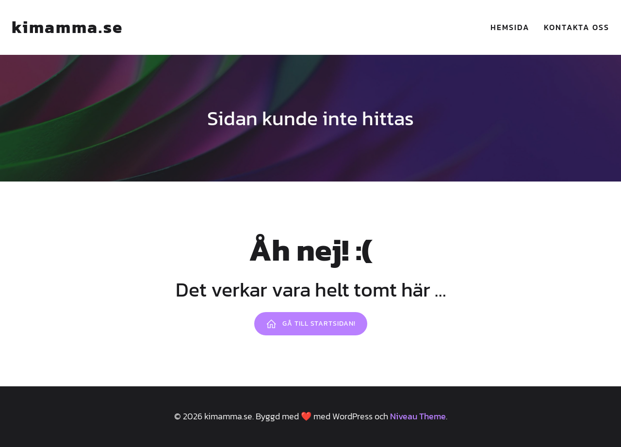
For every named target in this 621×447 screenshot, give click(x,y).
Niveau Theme (418, 416)
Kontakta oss (576, 27)
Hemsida (509, 27)
